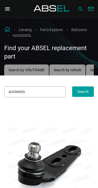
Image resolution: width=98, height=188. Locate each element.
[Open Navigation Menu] (7, 9)
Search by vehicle (67, 70)
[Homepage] (52, 9)
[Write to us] (91, 9)
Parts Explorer (51, 30)
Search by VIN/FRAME (26, 70)
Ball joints (79, 30)
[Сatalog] (80, 9)
